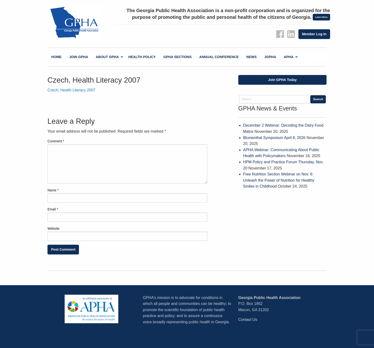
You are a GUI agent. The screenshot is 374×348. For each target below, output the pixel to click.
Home (56, 57)
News (251, 57)
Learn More (321, 17)
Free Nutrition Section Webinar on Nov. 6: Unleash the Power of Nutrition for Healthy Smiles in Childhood (278, 180)
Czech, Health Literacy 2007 (71, 90)
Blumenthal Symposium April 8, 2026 (274, 138)
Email (52, 209)
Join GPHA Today (282, 80)
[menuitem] (56, 57)
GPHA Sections (177, 57)
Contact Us (247, 320)
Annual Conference (219, 57)
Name (53, 190)
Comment (55, 141)
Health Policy (142, 57)
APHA (289, 57)
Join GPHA (78, 57)
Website (53, 228)
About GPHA (107, 57)
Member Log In (314, 34)
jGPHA (270, 57)
